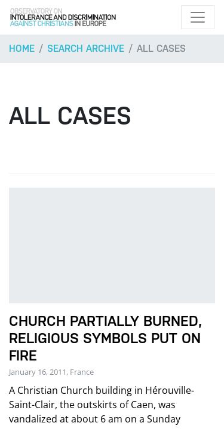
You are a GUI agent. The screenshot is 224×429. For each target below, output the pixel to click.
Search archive (85, 48)
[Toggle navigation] (197, 17)
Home (22, 48)
